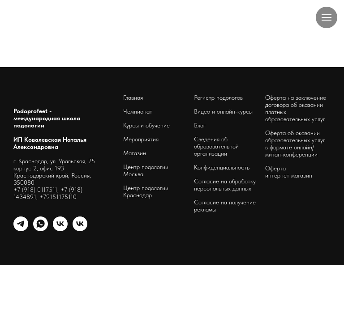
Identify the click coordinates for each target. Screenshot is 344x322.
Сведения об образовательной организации (216, 146)
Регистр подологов (218, 97)
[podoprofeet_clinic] (80, 229)
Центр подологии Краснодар (145, 191)
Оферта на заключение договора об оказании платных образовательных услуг (295, 108)
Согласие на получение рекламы (225, 206)
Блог (200, 125)
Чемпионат (137, 111)
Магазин (134, 153)
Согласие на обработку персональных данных (225, 185)
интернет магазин (288, 175)
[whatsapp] (40, 229)
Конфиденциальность (221, 167)
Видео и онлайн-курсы (223, 111)
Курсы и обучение (146, 125)
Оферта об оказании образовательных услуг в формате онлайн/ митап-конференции (295, 143)
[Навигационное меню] (326, 17)
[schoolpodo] (60, 229)
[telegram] (20, 229)
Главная (133, 97)
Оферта (275, 168)
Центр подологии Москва (145, 170)
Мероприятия (141, 139)
